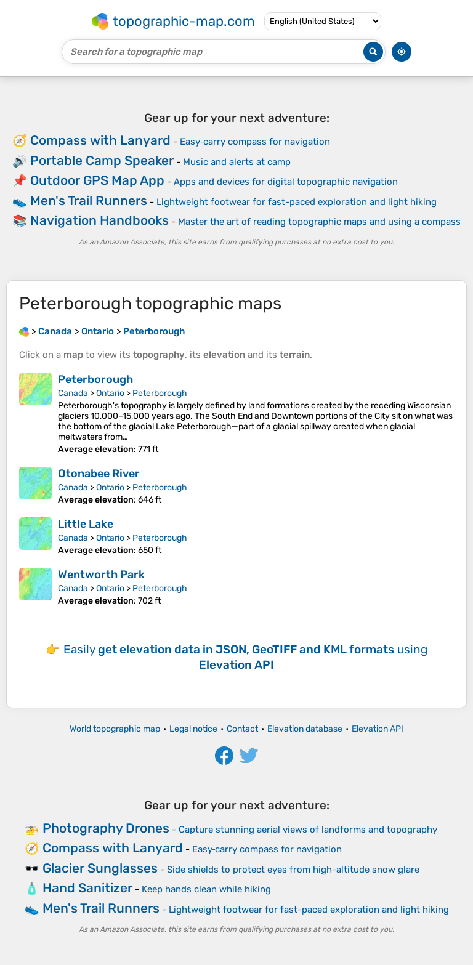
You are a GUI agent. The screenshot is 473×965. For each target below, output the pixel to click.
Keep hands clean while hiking (206, 889)
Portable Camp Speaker (102, 160)
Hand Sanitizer (87, 887)
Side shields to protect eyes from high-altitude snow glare (293, 869)
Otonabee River (99, 473)
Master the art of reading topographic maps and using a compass (319, 221)
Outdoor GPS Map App (97, 180)
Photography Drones (105, 828)
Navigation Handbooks (99, 220)
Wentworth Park (101, 574)
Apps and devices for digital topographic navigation (286, 181)
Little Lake (85, 524)
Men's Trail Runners (88, 200)
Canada (73, 393)
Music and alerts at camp (237, 162)
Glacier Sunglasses (100, 868)
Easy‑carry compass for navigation (255, 141)
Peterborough (95, 379)
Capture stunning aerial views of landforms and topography (308, 829)
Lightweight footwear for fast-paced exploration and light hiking (296, 202)
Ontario (110, 393)
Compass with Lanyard (100, 140)
